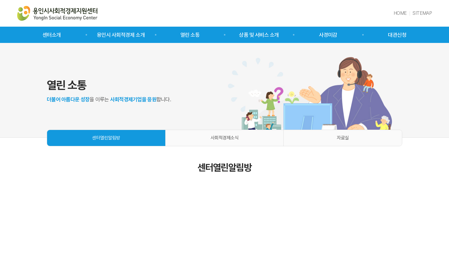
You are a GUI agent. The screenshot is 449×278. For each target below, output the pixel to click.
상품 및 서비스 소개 (259, 35)
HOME (400, 13)
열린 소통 (190, 35)
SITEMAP (422, 13)
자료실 (343, 138)
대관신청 (397, 35)
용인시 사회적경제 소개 (121, 35)
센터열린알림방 (106, 138)
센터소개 (52, 35)
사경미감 (328, 35)
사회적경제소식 (225, 138)
